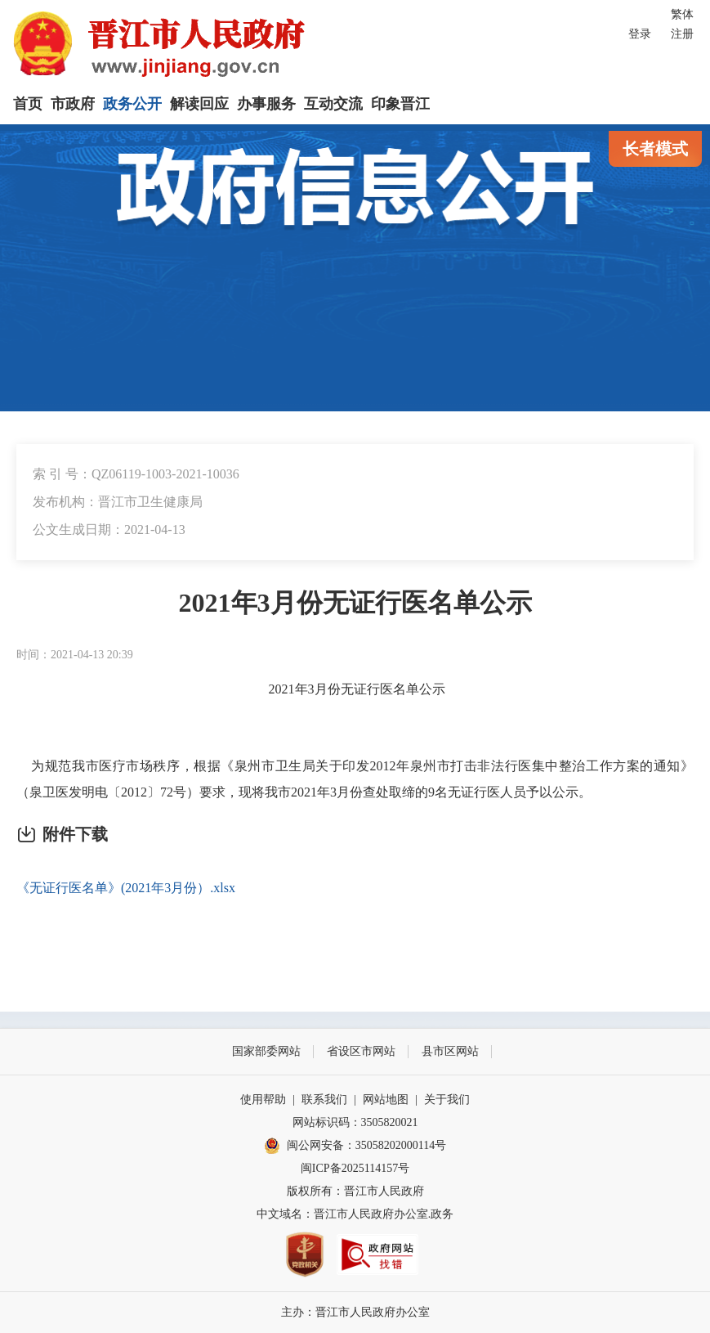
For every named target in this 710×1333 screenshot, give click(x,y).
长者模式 (655, 149)
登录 (639, 34)
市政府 (73, 104)
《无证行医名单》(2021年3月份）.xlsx (125, 888)
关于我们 (447, 1099)
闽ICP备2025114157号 (355, 1168)
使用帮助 (263, 1099)
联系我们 (324, 1099)
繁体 (682, 14)
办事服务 (266, 104)
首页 (27, 104)
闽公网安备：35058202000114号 (355, 1146)
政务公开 (132, 104)
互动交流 (333, 104)
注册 (682, 34)
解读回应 (199, 104)
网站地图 (386, 1099)
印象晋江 (400, 104)
